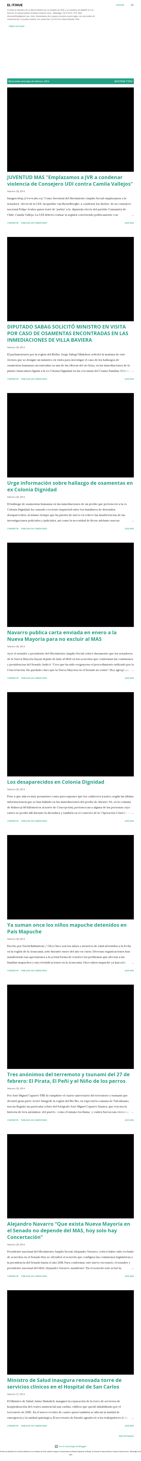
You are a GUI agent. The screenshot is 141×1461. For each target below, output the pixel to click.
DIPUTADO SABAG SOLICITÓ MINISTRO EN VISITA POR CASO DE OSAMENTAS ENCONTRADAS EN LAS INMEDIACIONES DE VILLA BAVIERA (67, 333)
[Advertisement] (70, 50)
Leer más (129, 223)
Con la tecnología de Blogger (70, 1446)
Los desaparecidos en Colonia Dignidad (55, 781)
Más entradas (126, 1436)
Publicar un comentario (34, 223)
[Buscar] (120, 5)
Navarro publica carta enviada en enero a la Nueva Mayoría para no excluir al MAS (62, 635)
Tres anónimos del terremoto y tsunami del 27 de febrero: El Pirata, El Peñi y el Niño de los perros (68, 1077)
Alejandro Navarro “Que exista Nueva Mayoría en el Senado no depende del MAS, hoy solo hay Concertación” (68, 1230)
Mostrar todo (123, 81)
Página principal (16, 26)
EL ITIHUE (15, 5)
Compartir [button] (12, 223)
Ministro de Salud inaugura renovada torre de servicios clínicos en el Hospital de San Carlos (64, 1383)
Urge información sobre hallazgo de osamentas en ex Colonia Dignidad (70, 486)
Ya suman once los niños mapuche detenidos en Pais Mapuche (67, 928)
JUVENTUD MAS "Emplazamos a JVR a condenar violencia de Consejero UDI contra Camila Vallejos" (70, 180)
